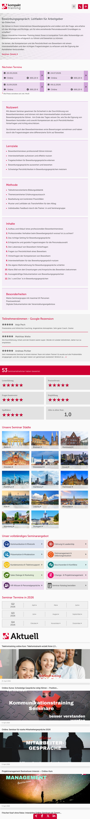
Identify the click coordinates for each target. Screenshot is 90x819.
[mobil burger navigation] (74, 6)
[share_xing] (36, 816)
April (34, 605)
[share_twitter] (48, 816)
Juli (34, 614)
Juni (77, 605)
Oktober (34, 623)
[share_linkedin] (54, 816)
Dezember (77, 623)
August (56, 614)
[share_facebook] (42, 816)
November (55, 623)
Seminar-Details (10, 54)
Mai (56, 605)
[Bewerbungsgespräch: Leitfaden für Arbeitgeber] (80, 6)
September (77, 614)
